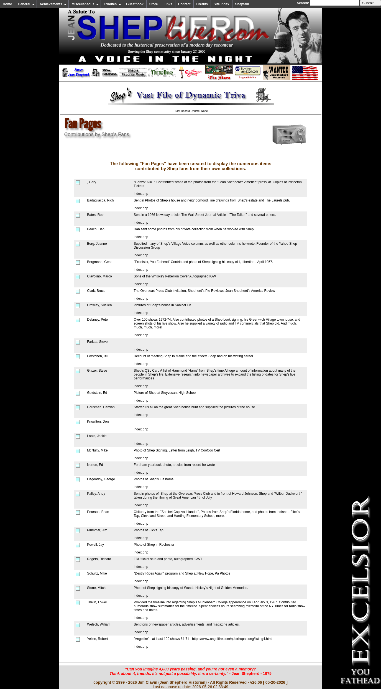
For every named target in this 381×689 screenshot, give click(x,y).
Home (7, 4)
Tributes (112, 4)
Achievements (53, 4)
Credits (202, 4)
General (26, 4)
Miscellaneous (85, 4)
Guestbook (135, 4)
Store (153, 4)
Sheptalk (242, 4)
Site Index (221, 4)
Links (168, 4)
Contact (184, 4)
